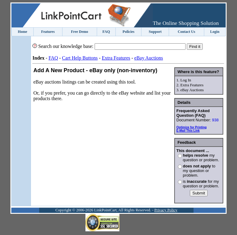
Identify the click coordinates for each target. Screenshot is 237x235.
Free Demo (79, 31)
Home (22, 31)
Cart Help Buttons (80, 58)
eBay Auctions (148, 58)
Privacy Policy (165, 210)
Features (48, 31)
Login (214, 31)
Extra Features (116, 58)
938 (215, 120)
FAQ (106, 31)
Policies (128, 31)
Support (155, 31)
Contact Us (186, 31)
